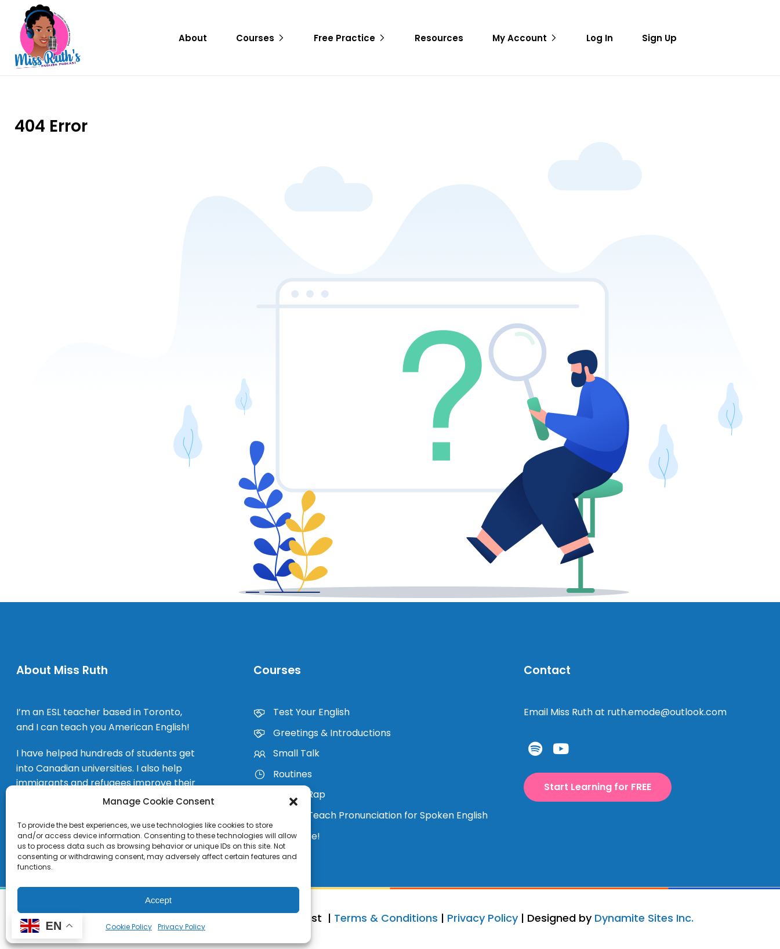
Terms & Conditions (386, 918)
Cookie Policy (129, 927)
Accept (158, 900)
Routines (282, 774)
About (193, 38)
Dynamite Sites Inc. (644, 918)
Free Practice (344, 38)
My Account (519, 38)
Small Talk (286, 753)
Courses (255, 38)
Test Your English (301, 712)
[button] (293, 801)
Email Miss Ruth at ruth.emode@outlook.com (625, 712)
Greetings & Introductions (322, 733)
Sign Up (659, 38)
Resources (439, 38)
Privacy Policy (181, 927)
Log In (599, 38)
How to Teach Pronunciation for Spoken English (370, 815)
